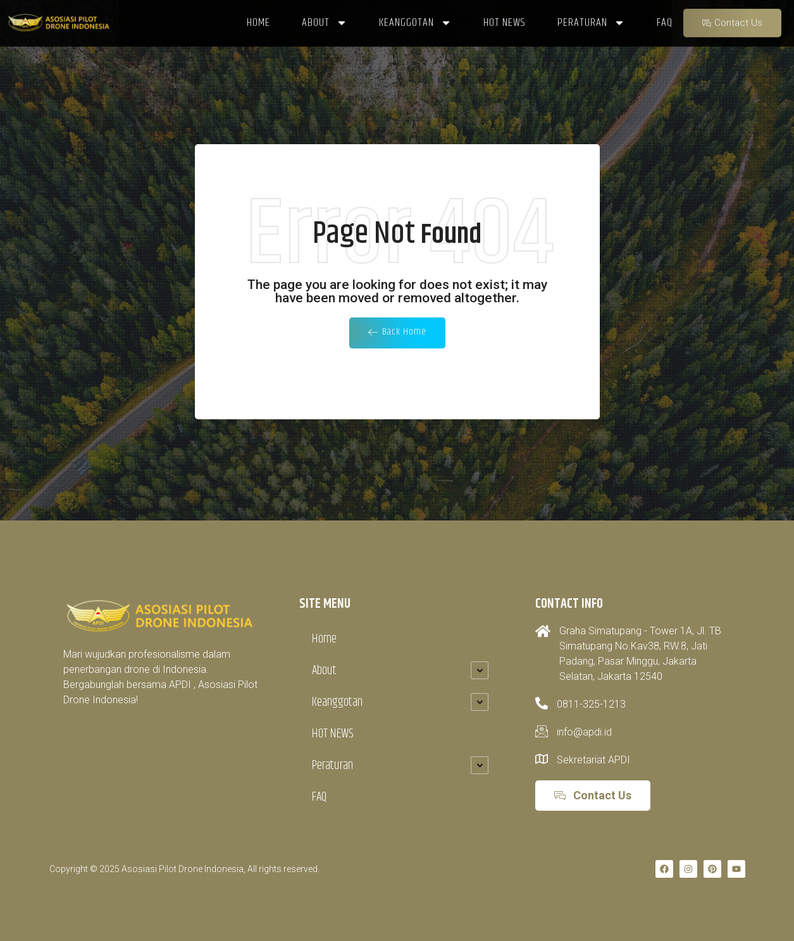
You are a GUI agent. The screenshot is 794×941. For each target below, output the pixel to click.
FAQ (319, 797)
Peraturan (332, 765)
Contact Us (732, 16)
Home (324, 639)
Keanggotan (337, 702)
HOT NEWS (333, 734)
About (324, 670)
